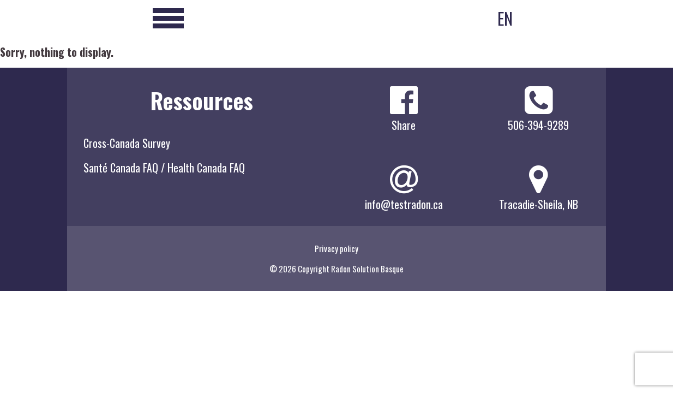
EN (505, 18)
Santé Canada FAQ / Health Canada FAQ (164, 167)
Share (404, 125)
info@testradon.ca (404, 204)
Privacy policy (336, 248)
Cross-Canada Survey (126, 143)
